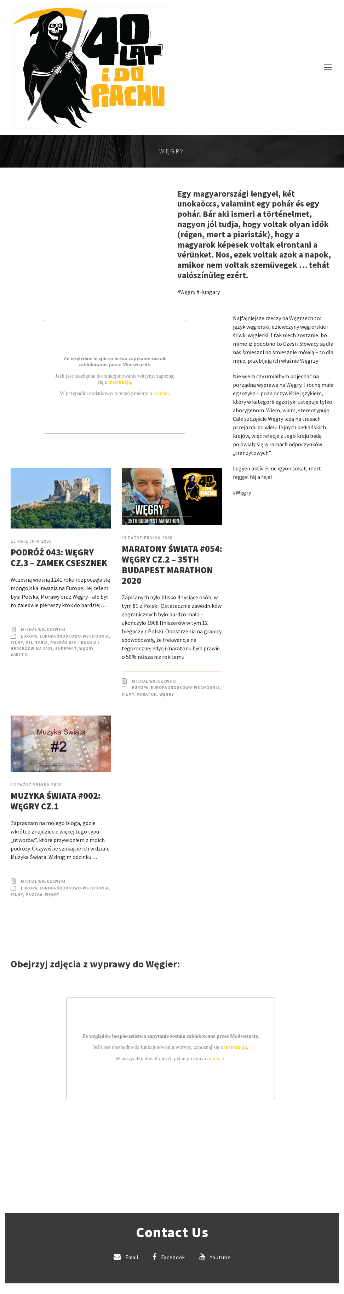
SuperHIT (66, 648)
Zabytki (20, 654)
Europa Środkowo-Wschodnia (74, 636)
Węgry (86, 648)
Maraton (147, 694)
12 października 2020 (36, 784)
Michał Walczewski (43, 629)
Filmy (17, 642)
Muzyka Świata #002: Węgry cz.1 (56, 801)
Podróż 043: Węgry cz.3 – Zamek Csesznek (59, 558)
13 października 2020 (147, 537)
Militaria (36, 642)
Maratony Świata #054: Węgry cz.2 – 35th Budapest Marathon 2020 (172, 564)
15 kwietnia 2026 (31, 541)
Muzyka (33, 894)
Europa (29, 636)
